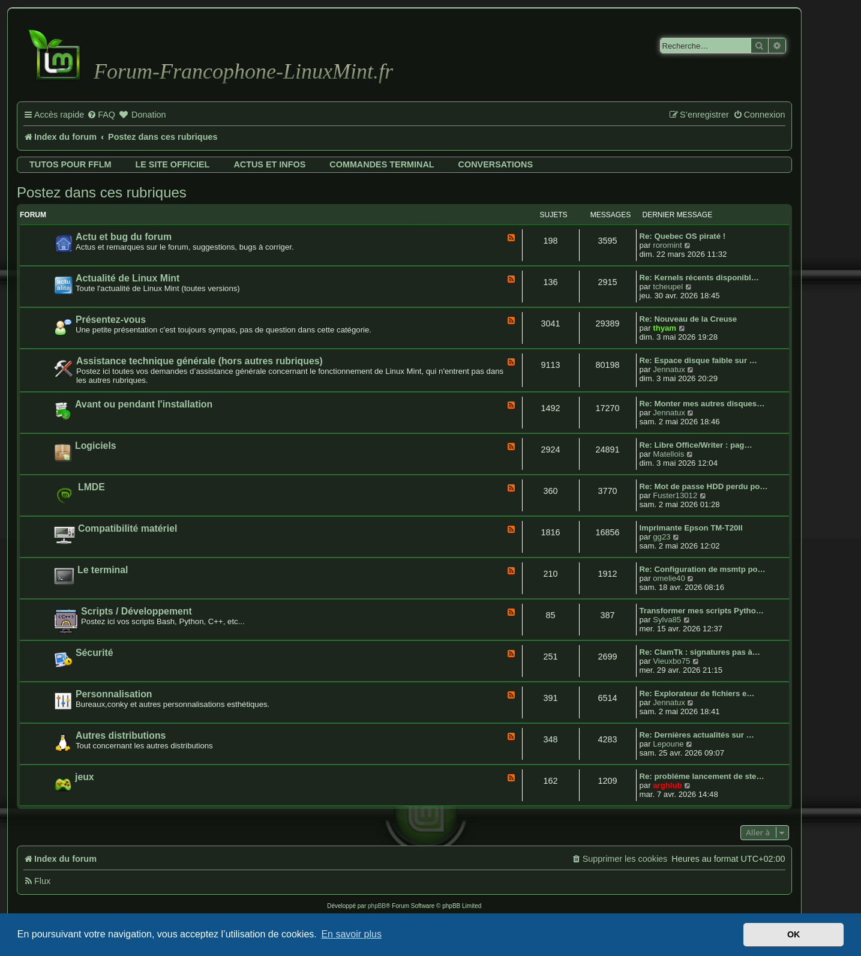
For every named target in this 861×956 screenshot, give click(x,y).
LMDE (91, 487)
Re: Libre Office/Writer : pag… (696, 444)
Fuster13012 (675, 495)
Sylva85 (667, 619)
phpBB (377, 906)
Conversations (495, 164)
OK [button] (793, 934)
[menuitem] (101, 115)
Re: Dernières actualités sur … (697, 734)
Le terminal (102, 570)
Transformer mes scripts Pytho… (702, 610)
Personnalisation (114, 694)
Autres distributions (121, 735)
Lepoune (668, 743)
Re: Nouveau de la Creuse (688, 318)
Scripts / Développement (136, 611)
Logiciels (95, 445)
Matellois (668, 453)
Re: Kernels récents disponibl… (699, 277)
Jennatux (669, 369)
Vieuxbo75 (671, 661)
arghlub (667, 785)
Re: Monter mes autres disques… (702, 403)
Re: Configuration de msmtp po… (703, 569)
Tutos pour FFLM (70, 164)
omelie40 (669, 578)
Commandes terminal (381, 164)
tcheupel (668, 286)
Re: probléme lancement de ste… (702, 776)
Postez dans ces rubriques (102, 192)
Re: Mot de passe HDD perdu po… (704, 486)
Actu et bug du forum (124, 237)
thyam (664, 327)
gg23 (661, 536)
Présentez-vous (111, 319)
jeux (84, 777)
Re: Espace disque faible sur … (698, 360)
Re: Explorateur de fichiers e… (697, 693)
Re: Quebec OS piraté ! (683, 236)
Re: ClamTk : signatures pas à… (700, 652)
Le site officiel (172, 164)
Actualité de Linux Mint (127, 278)
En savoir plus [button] (351, 934)
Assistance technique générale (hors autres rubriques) (199, 361)
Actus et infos (269, 164)
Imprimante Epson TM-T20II (691, 527)
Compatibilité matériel (127, 528)
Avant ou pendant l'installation (143, 404)
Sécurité (94, 653)
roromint (667, 245)
